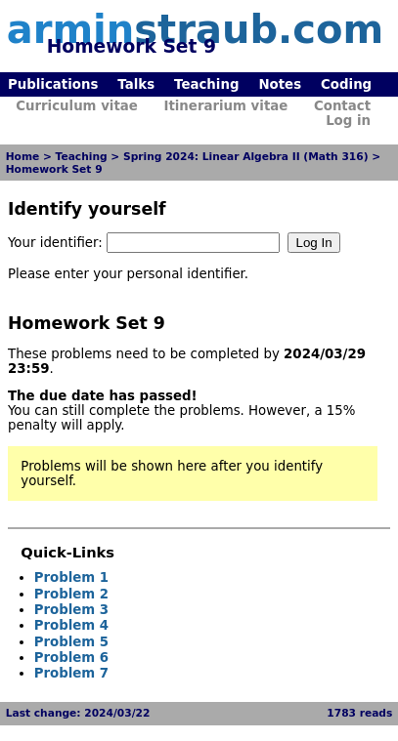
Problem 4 (71, 625)
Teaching (206, 84)
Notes (279, 84)
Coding (346, 84)
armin (195, 29)
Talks (136, 84)
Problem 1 (71, 577)
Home (23, 156)
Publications (53, 84)
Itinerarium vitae (225, 106)
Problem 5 (71, 642)
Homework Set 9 (54, 169)
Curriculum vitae (77, 106)
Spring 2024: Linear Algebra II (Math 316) (246, 156)
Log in (348, 120)
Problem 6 (71, 657)
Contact (342, 106)
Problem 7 (71, 673)
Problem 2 (71, 594)
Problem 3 (71, 609)
